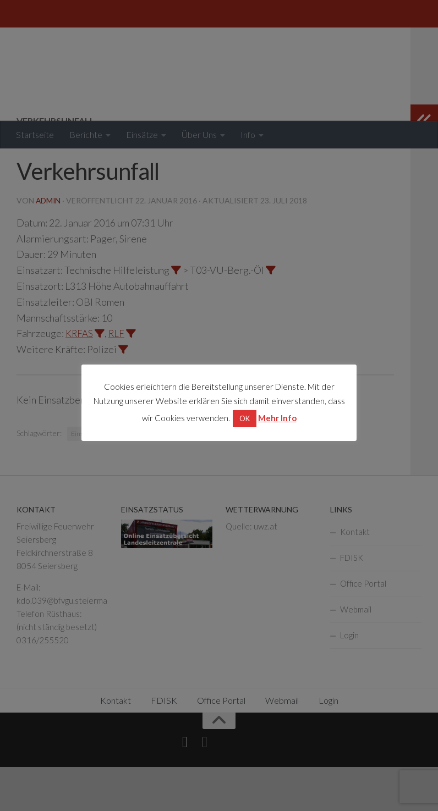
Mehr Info (277, 418)
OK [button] (244, 418)
